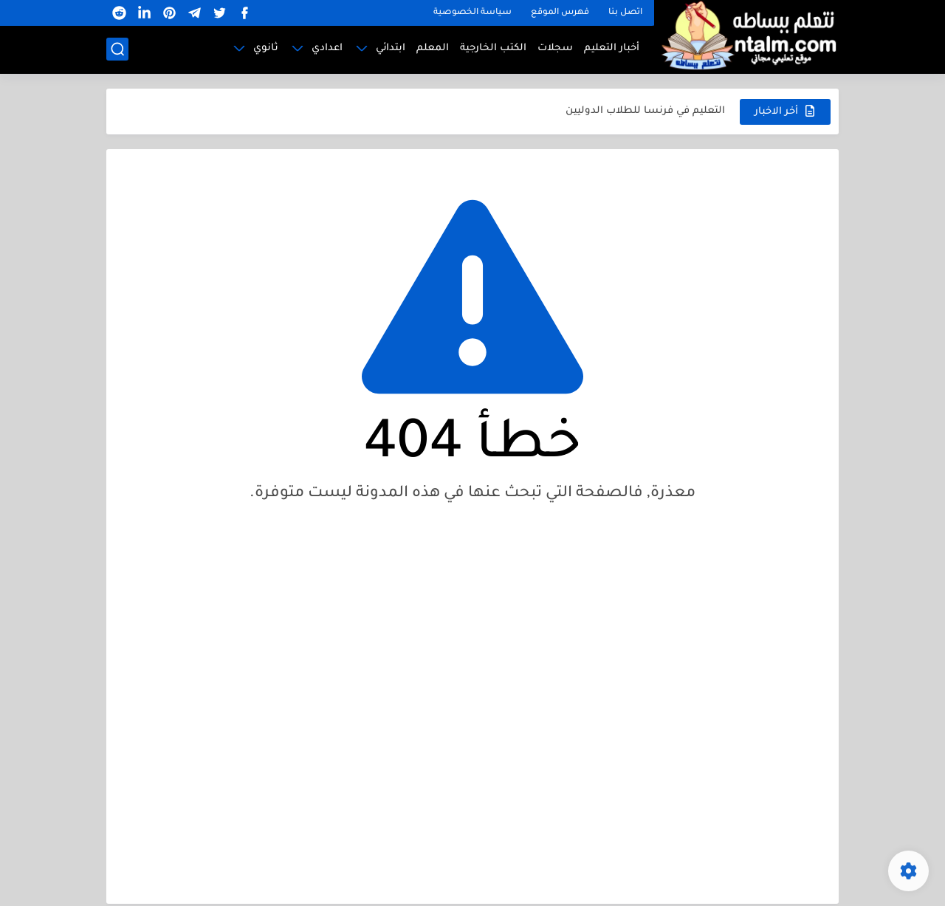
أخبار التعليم (611, 48)
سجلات (555, 48)
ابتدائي (390, 48)
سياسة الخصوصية (472, 13)
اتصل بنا (625, 13)
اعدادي (327, 48)
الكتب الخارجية (493, 48)
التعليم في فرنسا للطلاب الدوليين (645, 111)
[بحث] (117, 49)
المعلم (432, 48)
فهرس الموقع (560, 13)
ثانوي (265, 48)
